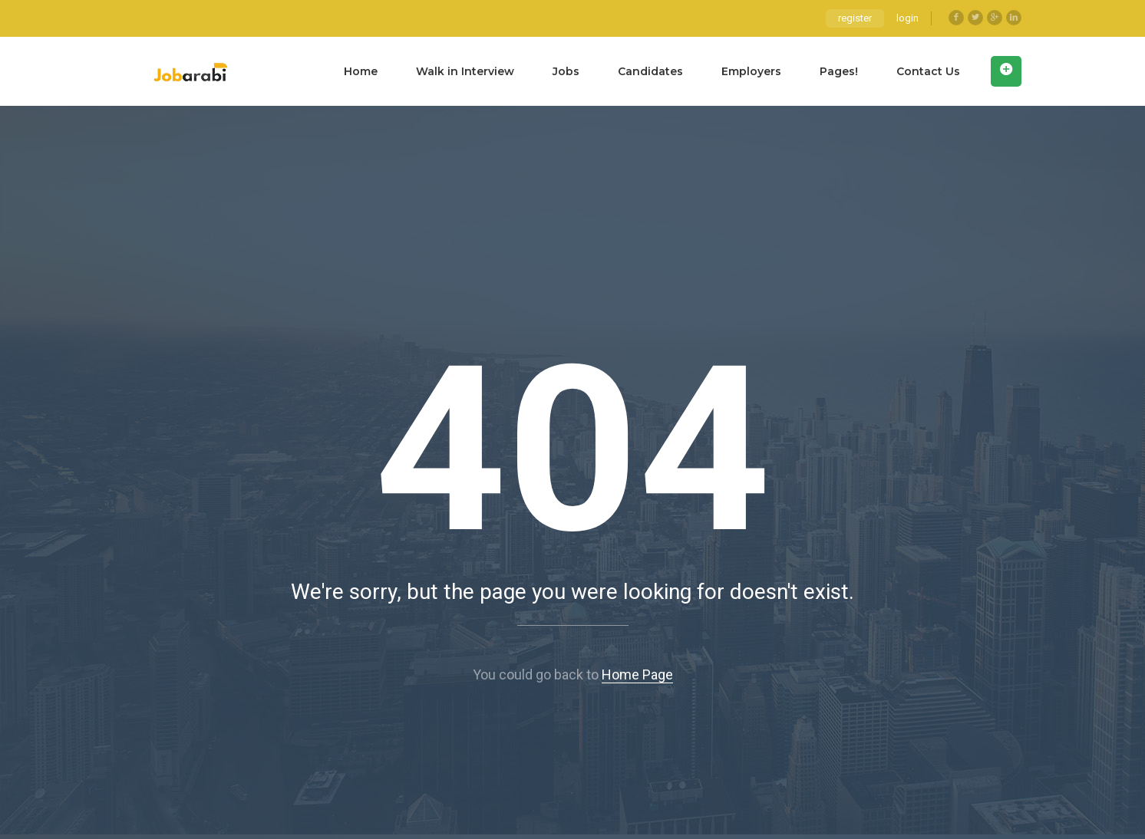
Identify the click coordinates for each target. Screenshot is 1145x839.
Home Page (637, 674)
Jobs (566, 71)
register (855, 18)
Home (361, 71)
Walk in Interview (465, 71)
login (907, 18)
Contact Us (928, 71)
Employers (751, 71)
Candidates (650, 71)
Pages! (839, 71)
